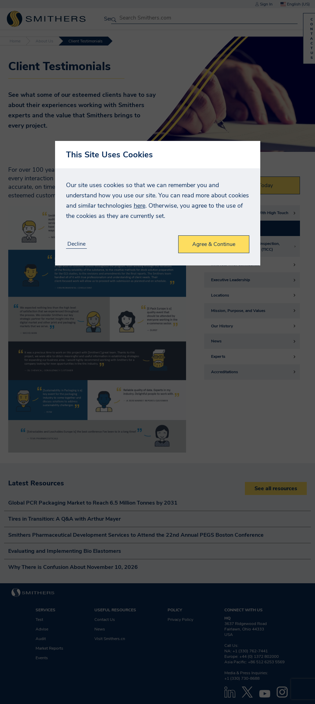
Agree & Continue (213, 244)
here (139, 205)
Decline (76, 244)
